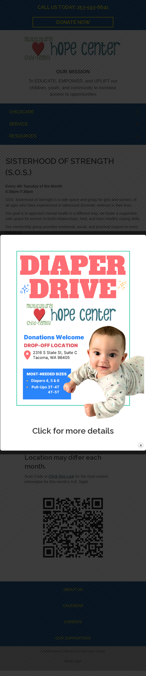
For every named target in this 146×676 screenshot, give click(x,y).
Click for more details (73, 431)
